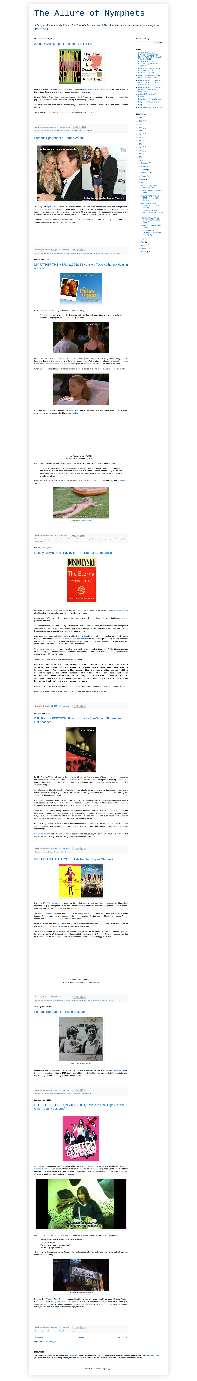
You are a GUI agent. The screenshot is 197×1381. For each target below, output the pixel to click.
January (144, 252)
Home (81, 1338)
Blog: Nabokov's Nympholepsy (149, 99)
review (68, 464)
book (67, 130)
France (110, 1358)
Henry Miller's (87, 89)
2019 (141, 141)
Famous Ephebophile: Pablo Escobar (59, 1011)
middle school (50, 852)
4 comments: (63, 535)
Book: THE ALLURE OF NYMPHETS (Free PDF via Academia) (148, 64)
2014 (141, 157)
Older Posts (122, 1338)
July (142, 179)
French (82, 539)
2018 (141, 144)
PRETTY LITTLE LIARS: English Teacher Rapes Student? (73, 859)
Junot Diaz (82, 130)
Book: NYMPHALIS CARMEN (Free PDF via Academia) (149, 76)
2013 (141, 160)
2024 (141, 124)
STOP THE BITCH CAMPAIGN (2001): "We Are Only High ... (150, 233)
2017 (141, 147)
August (144, 176)
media (74, 413)
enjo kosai (44, 1331)
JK (60, 1331)
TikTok (42, 541)
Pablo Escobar (86, 1093)
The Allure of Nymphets (89, 13)
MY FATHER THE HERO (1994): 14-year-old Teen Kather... (150, 198)
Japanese (54, 1331)
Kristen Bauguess (115, 253)
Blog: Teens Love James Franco (150, 107)
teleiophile (121, 539)
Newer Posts (39, 1338)
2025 (141, 121)
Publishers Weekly (41, 834)
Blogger (108, 1369)
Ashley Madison (71, 253)
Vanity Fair (118, 610)
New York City (156, 1355)
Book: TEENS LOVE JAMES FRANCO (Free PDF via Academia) (149, 89)
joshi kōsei (64, 1331)
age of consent (52, 539)
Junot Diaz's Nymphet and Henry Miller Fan (63, 44)
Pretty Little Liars (45, 913)
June (143, 183)
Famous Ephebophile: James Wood (58, 138)
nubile (108, 539)
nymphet (89, 130)
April (143, 242)
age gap (43, 130)
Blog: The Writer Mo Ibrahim (148, 102)
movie (103, 539)
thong (37, 541)
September (145, 173)
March (143, 245)
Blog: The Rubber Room (147, 105)
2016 (141, 151)
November (145, 166)
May (142, 239)
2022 (141, 131)
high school (70, 1000)
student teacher (65, 852)
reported (50, 207)
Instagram (118, 1070)
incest (87, 539)
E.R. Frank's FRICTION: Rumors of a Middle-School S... (151, 213)
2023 (141, 128)
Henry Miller (74, 130)
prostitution (78, 1331)
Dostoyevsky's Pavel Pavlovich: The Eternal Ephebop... (149, 205)
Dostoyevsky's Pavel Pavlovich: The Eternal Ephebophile (73, 552)
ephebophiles (72, 1355)
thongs (122, 480)
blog (54, 610)
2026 (141, 118)
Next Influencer (87, 520)
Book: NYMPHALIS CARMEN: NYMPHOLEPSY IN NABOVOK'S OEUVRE (149, 71)
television (105, 1000)
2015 (141, 154)
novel (57, 852)
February (144, 248)
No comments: (65, 127)
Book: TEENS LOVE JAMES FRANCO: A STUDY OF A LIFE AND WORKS (150, 82)
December (145, 163)
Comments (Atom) (51, 1342)
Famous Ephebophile (91, 253)
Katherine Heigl (95, 539)
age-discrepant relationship (56, 130)
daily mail (80, 253)
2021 (141, 134)
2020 (141, 137)
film (78, 539)
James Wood (103, 253)
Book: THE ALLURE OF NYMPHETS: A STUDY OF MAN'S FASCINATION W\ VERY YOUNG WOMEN (150, 56)
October (144, 170)
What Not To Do (114, 1000)
